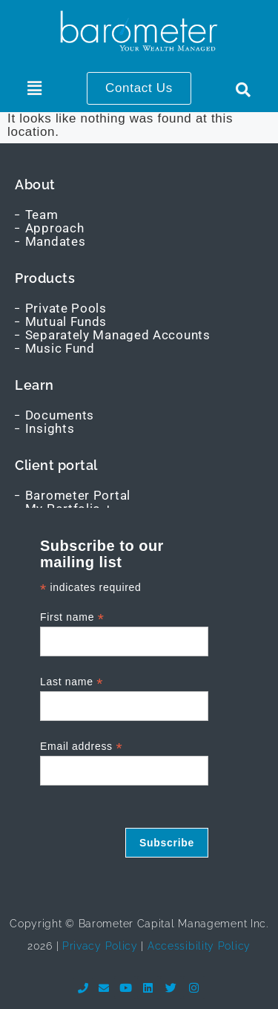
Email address (81, 746)
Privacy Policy (98, 946)
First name (72, 617)
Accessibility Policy (199, 946)
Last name (71, 682)
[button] (34, 88)
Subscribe (166, 843)
